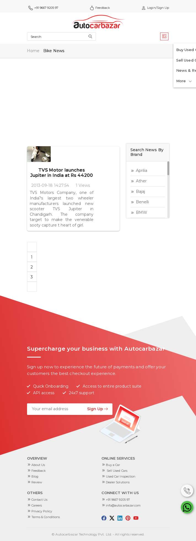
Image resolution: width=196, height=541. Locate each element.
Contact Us (39, 500)
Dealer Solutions (118, 482)
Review (36, 482)
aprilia (141, 170)
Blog (34, 476)
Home (33, 50)
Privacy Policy (41, 511)
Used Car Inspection (121, 476)
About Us (38, 465)
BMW (141, 212)
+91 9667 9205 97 (43, 8)
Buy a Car (113, 465)
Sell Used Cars (117, 471)
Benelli (142, 201)
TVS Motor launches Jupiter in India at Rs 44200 (84, 157)
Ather (141, 180)
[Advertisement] (98, 99)
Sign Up (97, 409)
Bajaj (140, 191)
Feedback (100, 8)
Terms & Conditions (45, 517)
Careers (36, 505)
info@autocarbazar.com (123, 505)
